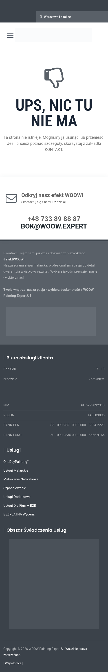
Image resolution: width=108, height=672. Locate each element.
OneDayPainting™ (16, 462)
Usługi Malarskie (15, 470)
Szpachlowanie (14, 488)
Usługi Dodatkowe (17, 497)
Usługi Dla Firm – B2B (19, 506)
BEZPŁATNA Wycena (19, 514)
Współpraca (13, 663)
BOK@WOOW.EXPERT (54, 226)
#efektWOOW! (13, 259)
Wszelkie (71, 649)
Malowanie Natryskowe (20, 479)
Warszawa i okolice (57, 17)
